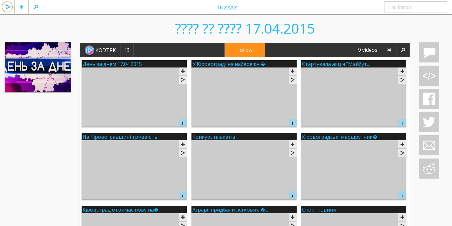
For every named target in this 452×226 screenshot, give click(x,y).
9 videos (367, 49)
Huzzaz (226, 7)
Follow (244, 49)
